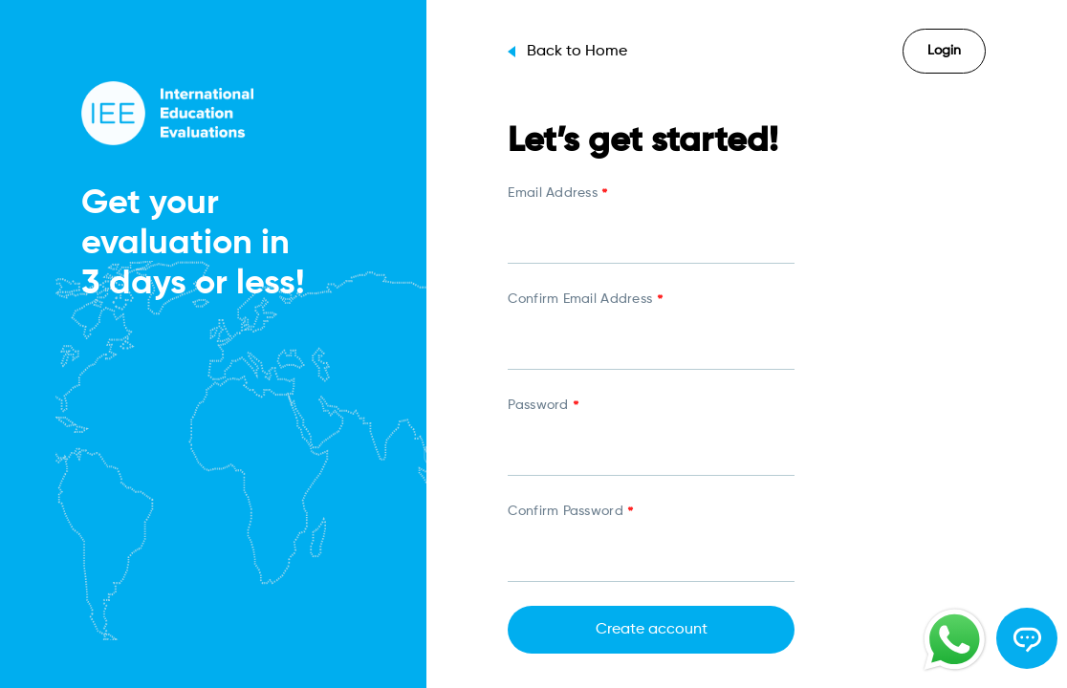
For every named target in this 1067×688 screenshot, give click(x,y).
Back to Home (567, 51)
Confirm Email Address (585, 301)
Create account (652, 629)
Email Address (557, 195)
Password (542, 407)
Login (944, 50)
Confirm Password (570, 513)
